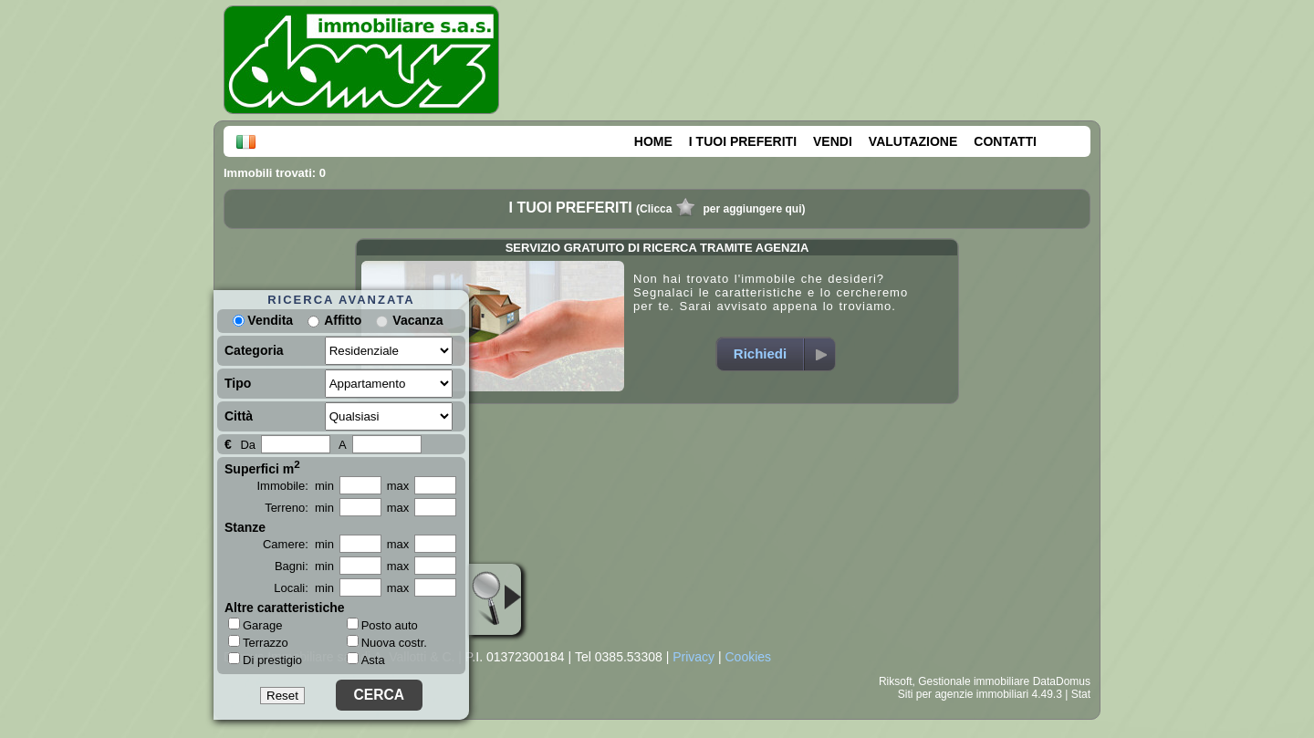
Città (238, 416)
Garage (255, 625)
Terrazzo (258, 642)
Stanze (245, 527)
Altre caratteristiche (284, 607)
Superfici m (262, 467)
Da (248, 445)
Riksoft (895, 681)
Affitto (342, 320)
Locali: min (304, 588)
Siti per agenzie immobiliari (963, 694)
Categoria (254, 350)
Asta (366, 660)
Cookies (748, 657)
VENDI (832, 141)
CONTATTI (1005, 141)
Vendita (263, 320)
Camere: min (298, 544)
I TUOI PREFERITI (743, 141)
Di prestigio (265, 659)
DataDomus (1061, 681)
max (398, 486)
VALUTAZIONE (913, 141)
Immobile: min (295, 486)
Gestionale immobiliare (973, 681)
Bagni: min (304, 566)
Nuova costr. (387, 643)
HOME (653, 141)
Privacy (693, 657)
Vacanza (417, 320)
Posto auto (382, 625)
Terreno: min (299, 508)
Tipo (237, 383)
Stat (1080, 694)
